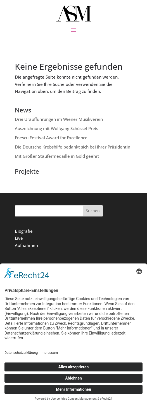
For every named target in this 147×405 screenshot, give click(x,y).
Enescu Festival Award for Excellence (51, 137)
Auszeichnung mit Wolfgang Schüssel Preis (56, 128)
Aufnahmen (26, 245)
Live (19, 238)
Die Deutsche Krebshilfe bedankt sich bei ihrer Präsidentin (72, 147)
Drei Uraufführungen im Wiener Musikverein (59, 119)
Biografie (24, 231)
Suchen (93, 210)
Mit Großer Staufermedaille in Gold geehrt (57, 156)
